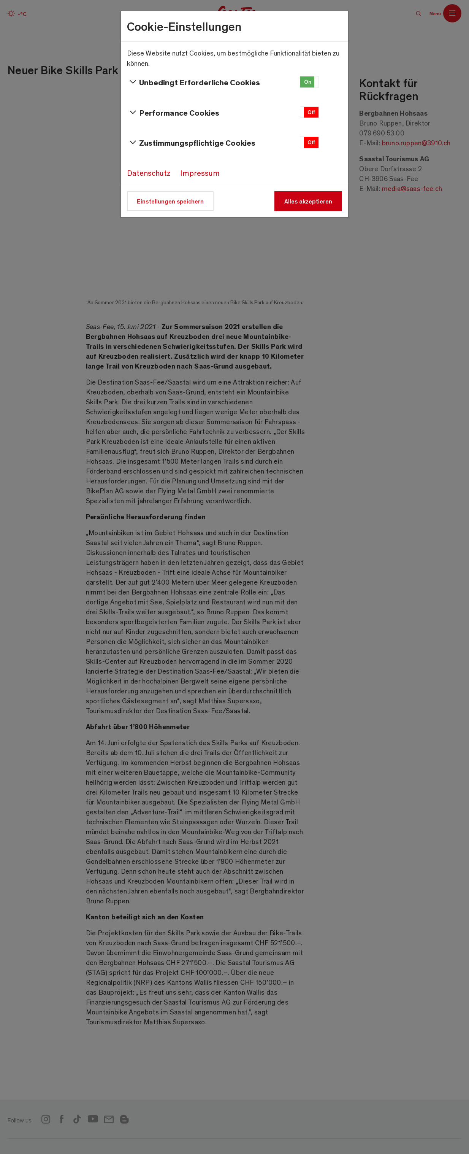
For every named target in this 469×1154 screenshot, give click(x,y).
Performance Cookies (173, 112)
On (307, 81)
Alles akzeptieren (308, 201)
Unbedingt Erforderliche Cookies (193, 82)
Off (311, 112)
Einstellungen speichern (170, 201)
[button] (309, 82)
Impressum (200, 172)
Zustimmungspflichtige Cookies (191, 143)
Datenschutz (148, 172)
